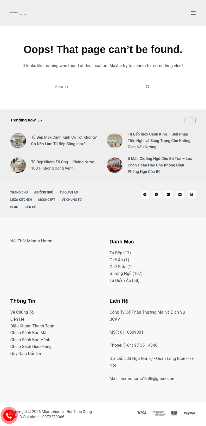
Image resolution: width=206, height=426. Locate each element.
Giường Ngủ (43, 192)
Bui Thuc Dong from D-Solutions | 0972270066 (51, 414)
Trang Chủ (19, 192)
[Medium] (192, 194)
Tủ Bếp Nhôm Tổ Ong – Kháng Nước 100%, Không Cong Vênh (62, 165)
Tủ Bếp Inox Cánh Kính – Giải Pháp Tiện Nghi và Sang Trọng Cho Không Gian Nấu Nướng (159, 141)
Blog (14, 207)
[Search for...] (96, 87)
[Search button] (148, 87)
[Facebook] (145, 194)
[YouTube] (180, 194)
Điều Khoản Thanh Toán (32, 326)
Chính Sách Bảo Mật (29, 332)
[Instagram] (168, 194)
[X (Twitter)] (156, 194)
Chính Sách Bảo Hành (30, 339)
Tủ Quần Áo (69, 192)
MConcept (46, 200)
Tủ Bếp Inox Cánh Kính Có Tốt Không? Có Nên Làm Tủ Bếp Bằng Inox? (64, 140)
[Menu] (193, 13)
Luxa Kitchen (21, 200)
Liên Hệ (30, 207)
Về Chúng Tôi (72, 200)
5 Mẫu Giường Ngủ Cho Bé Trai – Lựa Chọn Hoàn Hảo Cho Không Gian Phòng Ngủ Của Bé (160, 165)
